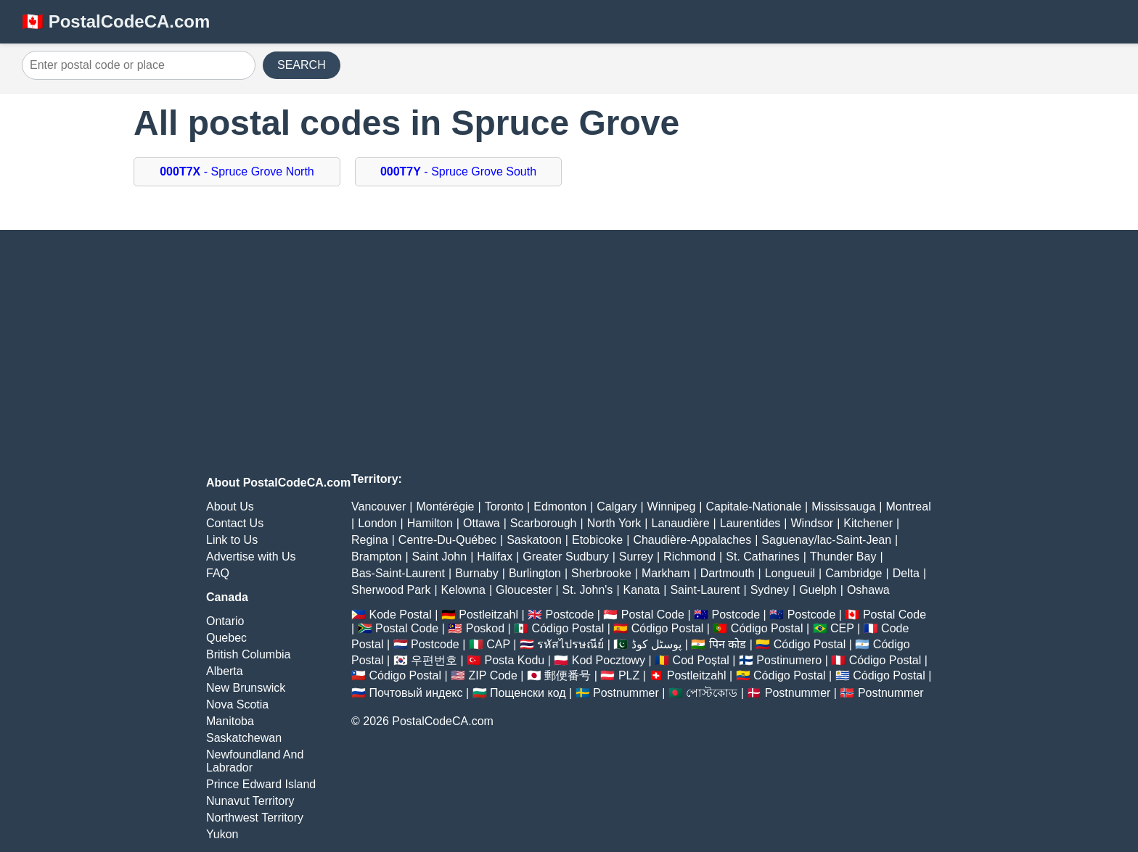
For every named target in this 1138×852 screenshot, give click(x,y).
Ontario (225, 621)
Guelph (818, 590)
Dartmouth (727, 573)
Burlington (535, 573)
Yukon (222, 834)
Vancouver (378, 506)
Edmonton (559, 506)
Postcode (570, 614)
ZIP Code (493, 675)
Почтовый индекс (415, 693)
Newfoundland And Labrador (254, 761)
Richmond (689, 556)
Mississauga (843, 506)
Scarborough (543, 523)
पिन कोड (727, 644)
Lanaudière (681, 523)
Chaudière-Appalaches (692, 540)
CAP (498, 644)
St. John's (587, 590)
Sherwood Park (390, 590)
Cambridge (853, 573)
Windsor (812, 523)
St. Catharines (762, 556)
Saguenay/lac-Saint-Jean (826, 540)
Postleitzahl (488, 614)
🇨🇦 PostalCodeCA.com (116, 21)
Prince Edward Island (261, 784)
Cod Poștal (701, 660)
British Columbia (248, 654)
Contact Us (234, 523)
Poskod (485, 628)
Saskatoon (534, 540)
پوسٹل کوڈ (656, 644)
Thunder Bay (843, 556)
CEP (842, 628)
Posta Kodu (514, 660)
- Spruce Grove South (458, 171)
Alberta (224, 671)
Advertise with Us (251, 556)
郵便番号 (567, 675)
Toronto (504, 506)
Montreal (907, 506)
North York (614, 523)
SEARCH (301, 65)
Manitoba (230, 721)
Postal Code (652, 614)
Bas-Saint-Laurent (398, 573)
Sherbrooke (601, 573)
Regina (369, 540)
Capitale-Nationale (753, 506)
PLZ (628, 675)
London (377, 523)
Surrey (636, 556)
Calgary (616, 506)
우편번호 (434, 660)
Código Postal (568, 628)
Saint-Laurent (705, 590)
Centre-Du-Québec (447, 540)
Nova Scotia (237, 704)
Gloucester (524, 590)
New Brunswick (245, 688)
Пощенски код (528, 693)
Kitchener (868, 523)
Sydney (769, 590)
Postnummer (626, 693)
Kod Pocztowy (608, 660)
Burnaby (477, 573)
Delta (906, 573)
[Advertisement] (569, 353)
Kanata (641, 590)
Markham (666, 573)
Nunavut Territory (250, 801)
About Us (230, 506)
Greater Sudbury (565, 556)
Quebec (226, 638)
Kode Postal (400, 614)
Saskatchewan (244, 738)
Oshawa (868, 590)
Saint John (439, 556)
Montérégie (445, 506)
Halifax (494, 556)
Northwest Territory (254, 817)
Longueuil (790, 573)
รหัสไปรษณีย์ (570, 644)
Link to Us (232, 540)
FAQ (217, 573)
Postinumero (789, 660)
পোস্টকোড (711, 693)
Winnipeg (671, 506)
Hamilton (430, 523)
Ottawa (481, 523)
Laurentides (750, 523)
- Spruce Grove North (237, 171)
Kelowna (463, 590)
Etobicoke (597, 540)
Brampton (376, 556)
